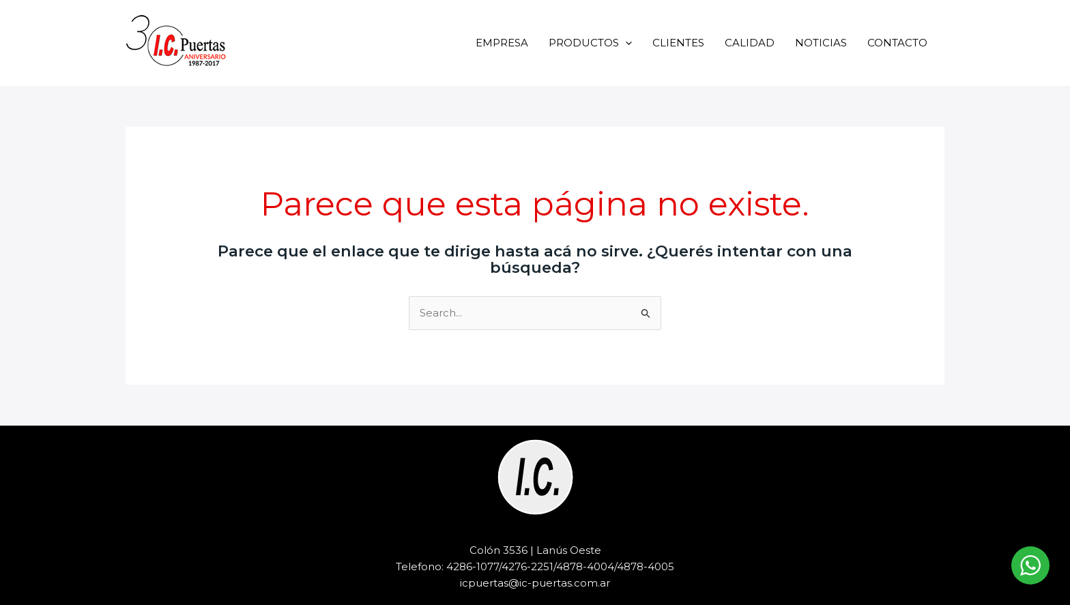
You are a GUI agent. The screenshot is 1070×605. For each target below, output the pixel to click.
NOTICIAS (821, 42)
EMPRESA (502, 42)
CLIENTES (678, 42)
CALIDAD (750, 42)
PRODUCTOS (590, 42)
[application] (625, 42)
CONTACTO (897, 42)
